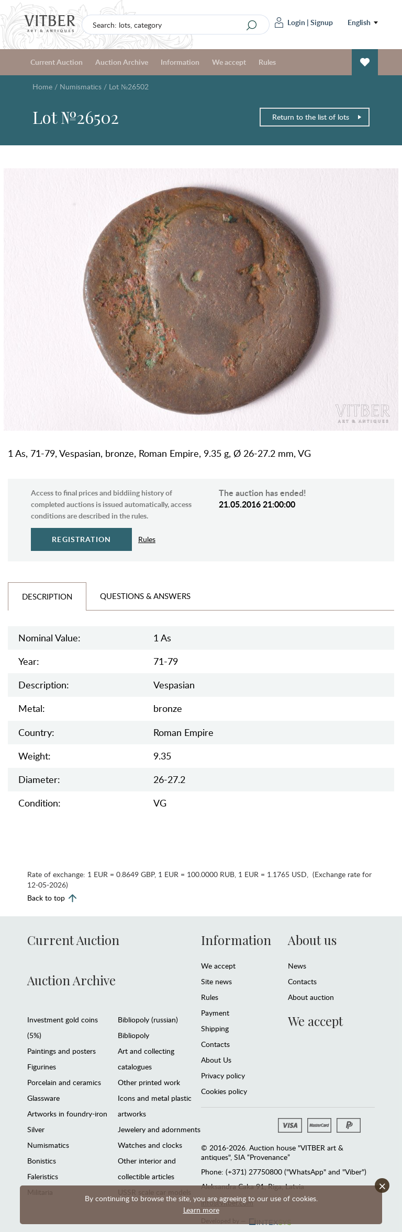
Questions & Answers (145, 596)
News (297, 966)
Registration (81, 539)
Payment (215, 1013)
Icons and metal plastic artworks (155, 1106)
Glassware (43, 1098)
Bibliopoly (133, 1035)
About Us (216, 1060)
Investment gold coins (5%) (62, 1027)
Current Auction (56, 62)
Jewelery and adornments (159, 1129)
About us (312, 939)
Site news (216, 981)
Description (47, 596)
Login (290, 22)
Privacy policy (223, 1075)
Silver (35, 1129)
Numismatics (81, 86)
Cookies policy (224, 1091)
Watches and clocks (150, 1145)
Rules (267, 62)
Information (180, 62)
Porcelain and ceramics (64, 1082)
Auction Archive (121, 62)
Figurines (41, 1067)
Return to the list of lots (317, 117)
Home (42, 86)
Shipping (215, 1028)
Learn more (201, 1210)
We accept (229, 62)
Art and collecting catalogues (146, 1059)
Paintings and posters (61, 1051)
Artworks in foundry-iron (67, 1114)
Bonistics (41, 1161)
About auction (311, 997)
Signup (321, 22)
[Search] (251, 25)
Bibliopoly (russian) (148, 1019)
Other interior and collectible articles (147, 1168)
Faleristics (42, 1176)
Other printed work (149, 1082)
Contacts (215, 1044)
